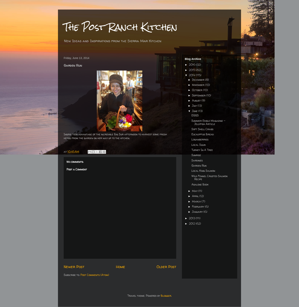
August (197, 100)
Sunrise (196, 155)
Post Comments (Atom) (94, 275)
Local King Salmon (203, 170)
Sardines (197, 160)
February (198, 206)
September (199, 95)
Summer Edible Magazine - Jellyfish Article (208, 122)
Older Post (166, 266)
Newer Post (74, 266)
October (197, 90)
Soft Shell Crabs (202, 129)
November (198, 85)
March (197, 201)
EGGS (195, 115)
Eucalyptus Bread (202, 134)
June (195, 111)
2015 (192, 70)
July (195, 105)
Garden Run (199, 165)
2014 (192, 75)
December (198, 79)
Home (120, 266)
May (195, 191)
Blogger (166, 295)
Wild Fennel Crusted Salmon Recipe (209, 177)
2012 (192, 223)
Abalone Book (199, 184)
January (197, 212)
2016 (192, 64)
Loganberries (199, 139)
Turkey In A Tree (202, 150)
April (195, 196)
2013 (192, 218)
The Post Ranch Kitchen (120, 27)
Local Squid (198, 145)
